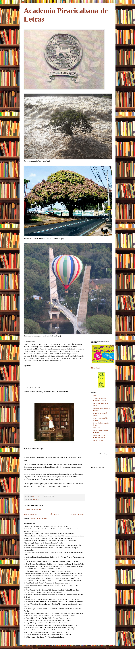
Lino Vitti (96, 428)
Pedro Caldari (98, 440)
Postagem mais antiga (77, 514)
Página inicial (54, 514)
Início (95, 396)
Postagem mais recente (32, 514)
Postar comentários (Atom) (39, 518)
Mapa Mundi (95, 368)
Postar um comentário (33, 509)
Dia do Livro (36, 499)
